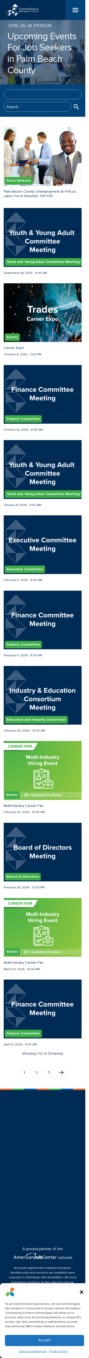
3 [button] (49, 1072)
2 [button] (36, 1072)
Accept (44, 1340)
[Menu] (75, 10)
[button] (81, 1291)
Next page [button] (61, 1072)
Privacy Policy (58, 1351)
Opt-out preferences (33, 1351)
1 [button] (24, 1072)
